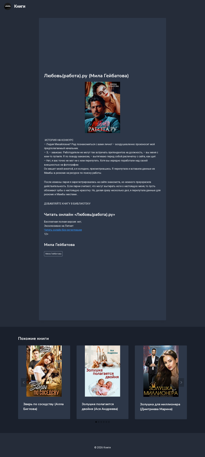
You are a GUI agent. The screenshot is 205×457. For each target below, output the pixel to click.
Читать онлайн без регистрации (63, 229)
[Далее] (181, 382)
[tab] (96, 422)
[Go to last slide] (24, 382)
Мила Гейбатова (53, 254)
